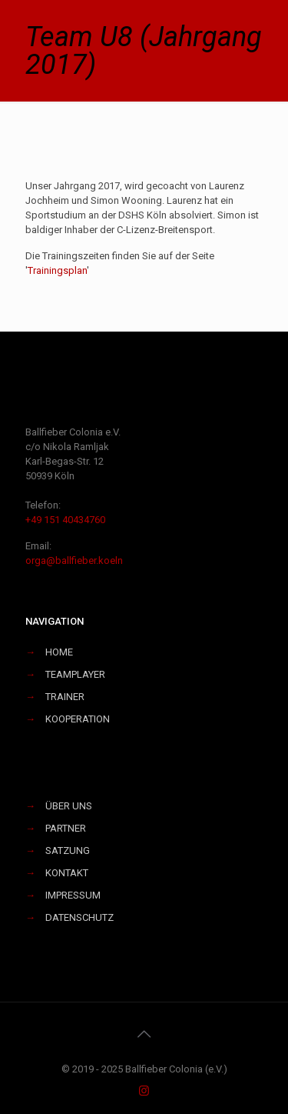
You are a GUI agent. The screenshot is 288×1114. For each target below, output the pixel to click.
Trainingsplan (57, 270)
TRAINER (64, 696)
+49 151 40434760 (65, 519)
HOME (59, 652)
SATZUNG (67, 850)
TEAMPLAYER (75, 674)
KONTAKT (66, 873)
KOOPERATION (77, 719)
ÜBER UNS (68, 806)
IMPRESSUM (73, 895)
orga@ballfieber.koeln (74, 560)
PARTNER (65, 828)
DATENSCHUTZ (79, 917)
